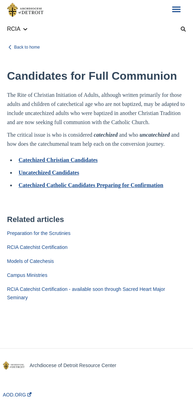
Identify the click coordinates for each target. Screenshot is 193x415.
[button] (176, 10)
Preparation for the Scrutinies (38, 233)
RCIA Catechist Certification (37, 247)
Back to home (27, 47)
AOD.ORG (17, 395)
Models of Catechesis (30, 261)
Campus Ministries (27, 275)
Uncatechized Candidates (49, 173)
